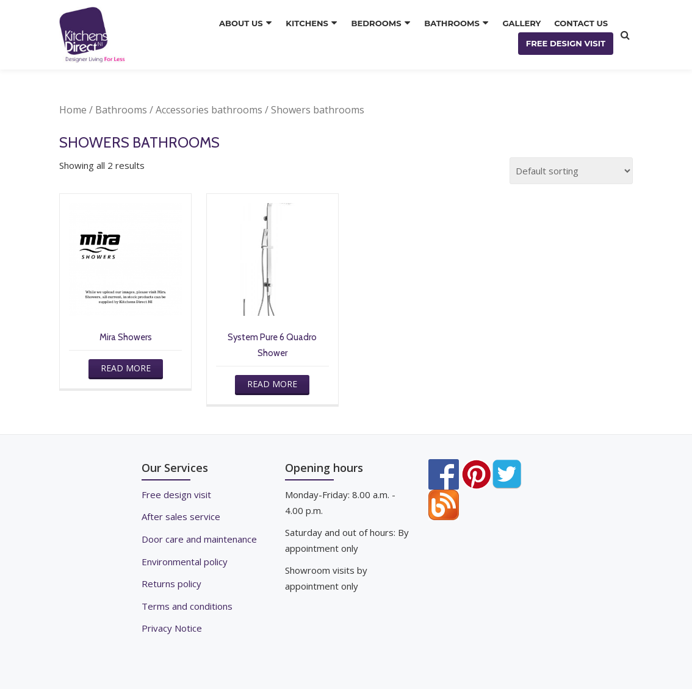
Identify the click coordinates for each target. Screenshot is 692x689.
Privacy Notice (172, 625)
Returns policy (171, 582)
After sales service (181, 516)
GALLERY (522, 24)
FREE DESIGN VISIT (566, 43)
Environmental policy (185, 560)
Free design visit (176, 494)
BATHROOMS (454, 24)
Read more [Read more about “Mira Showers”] (125, 367)
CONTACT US (581, 24)
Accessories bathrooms (209, 109)
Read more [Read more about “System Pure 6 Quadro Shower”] (272, 383)
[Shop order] (571, 170)
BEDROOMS (380, 24)
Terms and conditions (187, 604)
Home (73, 109)
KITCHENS (311, 24)
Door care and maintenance (199, 538)
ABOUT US (247, 24)
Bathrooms (121, 109)
